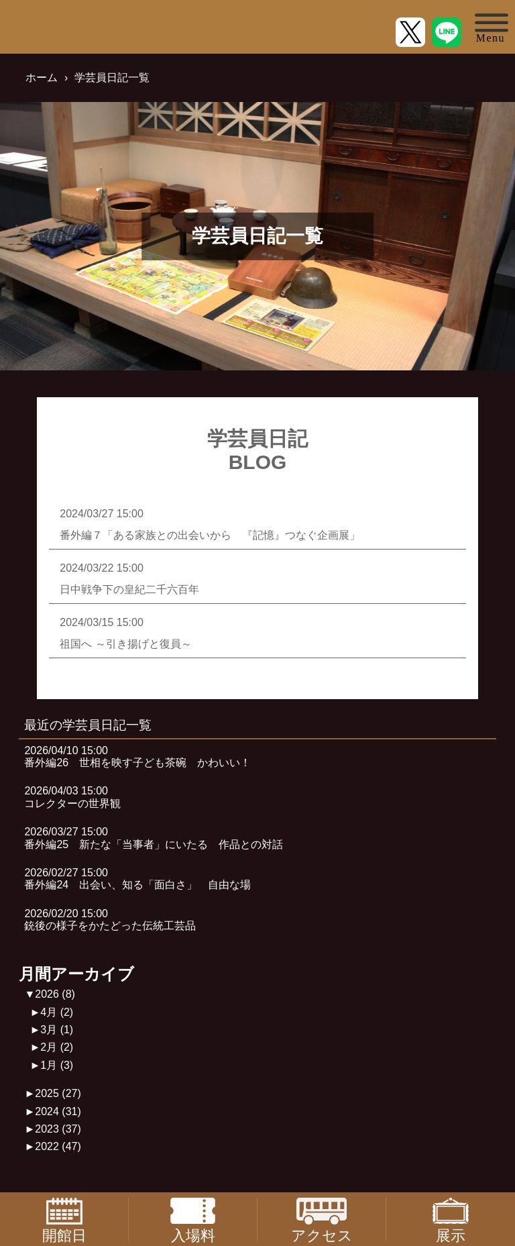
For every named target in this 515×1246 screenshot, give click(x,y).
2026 (55, 994)
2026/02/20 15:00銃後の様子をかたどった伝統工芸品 (110, 919)
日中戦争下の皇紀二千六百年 (129, 589)
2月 (56, 1047)
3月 (56, 1029)
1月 (56, 1065)
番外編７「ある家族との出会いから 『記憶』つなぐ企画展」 (210, 535)
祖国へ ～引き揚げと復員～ (125, 644)
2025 (58, 1093)
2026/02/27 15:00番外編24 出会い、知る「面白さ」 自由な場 (137, 878)
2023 (58, 1129)
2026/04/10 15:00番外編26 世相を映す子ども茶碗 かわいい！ (137, 756)
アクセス (322, 1219)
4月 (56, 1012)
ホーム (41, 77)
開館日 (64, 1219)
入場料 (192, 1219)
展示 (451, 1219)
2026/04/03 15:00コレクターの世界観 (72, 797)
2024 (58, 1111)
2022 (58, 1146)
